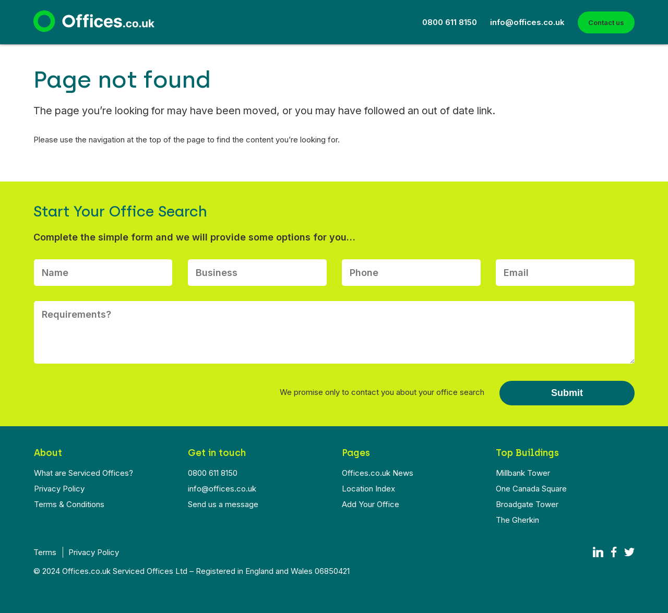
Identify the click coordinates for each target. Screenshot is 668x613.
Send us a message (223, 504)
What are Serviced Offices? (83, 473)
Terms (44, 552)
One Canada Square (531, 489)
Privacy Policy (59, 489)
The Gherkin (517, 520)
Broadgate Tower (527, 504)
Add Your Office (370, 504)
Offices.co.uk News (377, 473)
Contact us (606, 22)
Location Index (368, 489)
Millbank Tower (523, 473)
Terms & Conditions (69, 504)
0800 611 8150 (449, 22)
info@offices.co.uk (527, 22)
